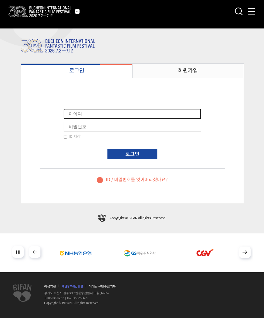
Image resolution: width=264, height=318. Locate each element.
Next (245, 252)
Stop (18, 252)
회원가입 (188, 70)
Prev (34, 252)
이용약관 (50, 286)
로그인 (76, 70)
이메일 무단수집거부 (102, 286)
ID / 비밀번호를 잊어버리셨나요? (137, 180)
